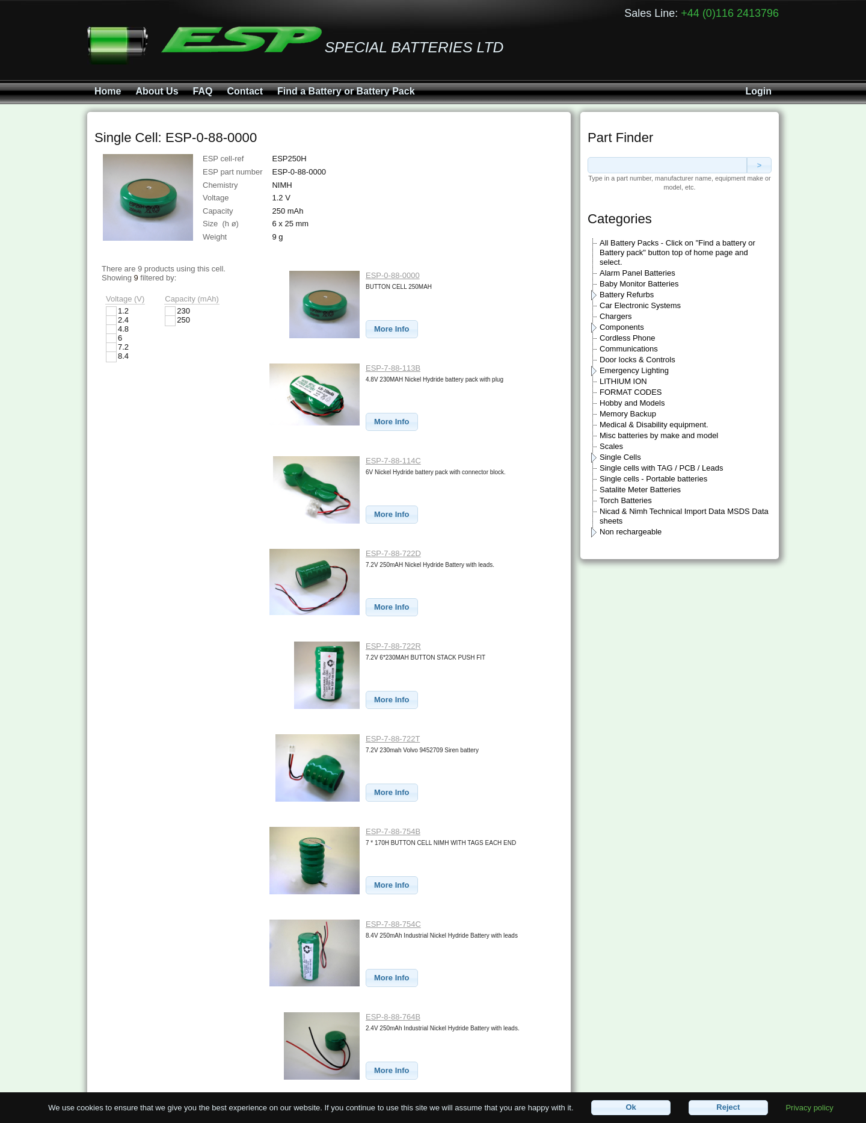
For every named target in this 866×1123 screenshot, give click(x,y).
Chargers (615, 316)
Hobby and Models (632, 402)
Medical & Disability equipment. (654, 424)
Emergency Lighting (634, 370)
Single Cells (620, 457)
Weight (215, 236)
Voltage (216, 197)
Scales (611, 446)
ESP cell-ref (223, 158)
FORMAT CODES (631, 392)
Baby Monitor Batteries (639, 283)
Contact (245, 91)
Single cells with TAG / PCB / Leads (661, 467)
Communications (629, 348)
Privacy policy (809, 1107)
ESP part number (232, 171)
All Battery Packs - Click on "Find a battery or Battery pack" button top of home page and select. (677, 252)
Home (107, 91)
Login (758, 91)
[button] (392, 329)
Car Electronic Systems (640, 305)
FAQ (203, 91)
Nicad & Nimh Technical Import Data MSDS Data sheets (684, 516)
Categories (620, 218)
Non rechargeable (631, 531)
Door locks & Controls (637, 359)
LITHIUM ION (623, 381)
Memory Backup (628, 413)
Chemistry (220, 185)
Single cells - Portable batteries (653, 478)
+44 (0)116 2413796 (730, 13)
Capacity (218, 210)
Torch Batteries (626, 500)
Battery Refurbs (627, 294)
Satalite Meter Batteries (640, 489)
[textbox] (667, 165)
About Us (156, 91)
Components (622, 327)
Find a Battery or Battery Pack (346, 91)
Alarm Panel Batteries (637, 272)
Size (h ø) (221, 223)
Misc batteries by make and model (659, 435)
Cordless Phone (628, 337)
